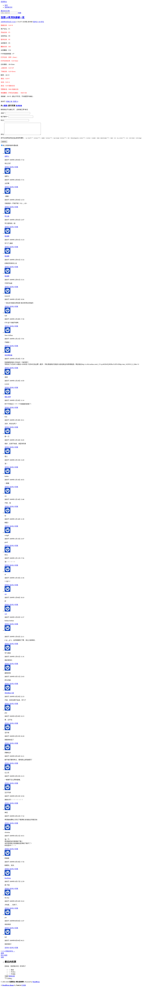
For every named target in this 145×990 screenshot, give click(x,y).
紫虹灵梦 (8, 399)
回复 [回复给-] (16, 646)
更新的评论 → (10, 953)
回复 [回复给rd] (16, 587)
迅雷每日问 (8, 7)
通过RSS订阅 (5, 11)
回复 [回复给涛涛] (16, 390)
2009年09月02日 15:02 (8, 22)
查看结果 (12, 978)
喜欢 (12, 972)
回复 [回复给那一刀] (16, 449)
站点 (2, 120)
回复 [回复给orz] (16, 509)
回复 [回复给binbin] (16, 489)
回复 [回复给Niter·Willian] (16, 348)
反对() (12, 169)
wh (6, 596)
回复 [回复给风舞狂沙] (16, 765)
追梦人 (7, 158)
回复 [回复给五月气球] (16, 805)
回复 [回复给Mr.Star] (16, 910)
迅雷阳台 (4, 1)
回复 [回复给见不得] (16, 745)
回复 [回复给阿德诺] (16, 871)
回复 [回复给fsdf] (16, 328)
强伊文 (35, 22)
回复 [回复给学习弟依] (16, 666)
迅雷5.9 (15, 101)
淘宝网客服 (8, 357)
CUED (23, 987)
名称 (3, 113)
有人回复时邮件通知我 (10, 148)
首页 (6, 5)
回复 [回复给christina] (16, 851)
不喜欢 (13, 976)
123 (6, 616)
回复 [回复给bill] (16, 950)
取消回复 (19, 105)
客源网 (7, 238)
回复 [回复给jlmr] (16, 725)
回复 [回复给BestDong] (16, 891)
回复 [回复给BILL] (16, 567)
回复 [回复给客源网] (16, 249)
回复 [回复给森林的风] (16, 686)
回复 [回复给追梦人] (16, 169)
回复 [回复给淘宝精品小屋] (16, 706)
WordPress (36, 984)
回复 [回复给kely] (16, 429)
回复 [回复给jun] (16, 930)
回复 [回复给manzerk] (16, 309)
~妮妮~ (5, 106)
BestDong (8, 880)
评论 (41, 22)
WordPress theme (8, 987)
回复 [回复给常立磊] (16, 229)
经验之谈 (9, 101)
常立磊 (7, 218)
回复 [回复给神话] (16, 825)
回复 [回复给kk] (16, 528)
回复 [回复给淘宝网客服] (16, 370)
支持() (7, 169)
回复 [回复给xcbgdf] (16, 548)
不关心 (13, 974)
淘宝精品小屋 (9, 695)
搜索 (19, 13)
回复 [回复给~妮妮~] (16, 209)
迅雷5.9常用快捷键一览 (12, 17)
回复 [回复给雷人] (16, 469)
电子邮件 (4, 116)
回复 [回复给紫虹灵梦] (16, 410)
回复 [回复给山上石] (16, 785)
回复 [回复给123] (16, 626)
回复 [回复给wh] (16, 607)
